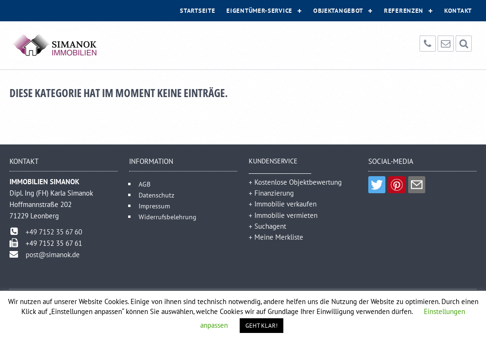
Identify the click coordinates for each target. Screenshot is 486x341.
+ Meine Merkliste (276, 237)
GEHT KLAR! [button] (261, 326)
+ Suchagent (267, 226)
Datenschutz (156, 194)
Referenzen (403, 11)
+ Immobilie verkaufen (283, 203)
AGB (144, 183)
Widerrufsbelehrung (167, 216)
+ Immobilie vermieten (283, 215)
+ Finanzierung (271, 192)
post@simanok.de (53, 254)
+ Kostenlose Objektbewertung (295, 182)
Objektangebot (338, 11)
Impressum (154, 205)
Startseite (197, 11)
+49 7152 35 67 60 (54, 231)
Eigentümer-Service (259, 11)
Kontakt (458, 11)
